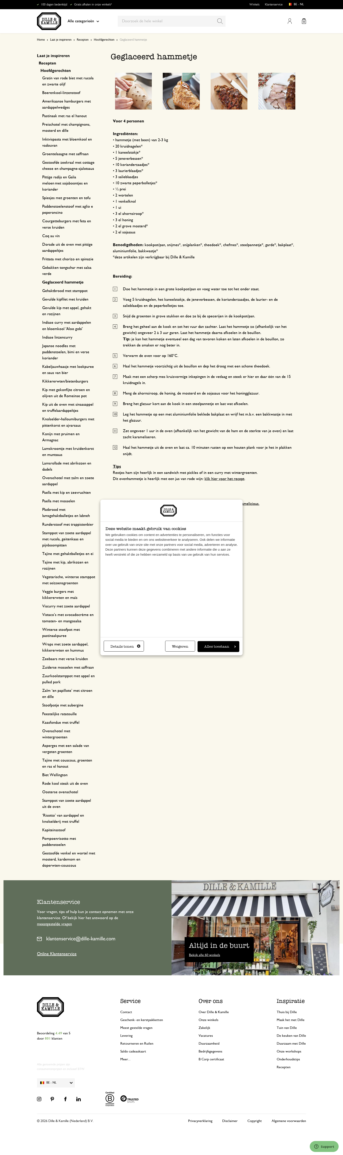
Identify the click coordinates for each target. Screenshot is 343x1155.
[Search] (220, 21)
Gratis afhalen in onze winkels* (93, 4)
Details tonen (125, 646)
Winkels (254, 4)
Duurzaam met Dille (291, 1043)
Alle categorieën (83, 21)
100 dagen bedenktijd (54, 4)
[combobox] (172, 21)
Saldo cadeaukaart (133, 1051)
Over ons (211, 1001)
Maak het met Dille (290, 1020)
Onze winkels (208, 1020)
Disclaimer (230, 1121)
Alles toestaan (220, 646)
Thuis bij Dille (287, 1012)
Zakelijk (204, 1028)
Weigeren (180, 646)
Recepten (83, 39)
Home (41, 39)
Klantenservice (274, 4)
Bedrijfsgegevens (210, 1051)
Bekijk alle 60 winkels (204, 955)
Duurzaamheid (209, 1043)
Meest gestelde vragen (136, 1028)
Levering (126, 1035)
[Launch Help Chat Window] (324, 1146)
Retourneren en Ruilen (136, 1043)
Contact (126, 1012)
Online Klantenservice (57, 954)
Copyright (254, 1121)
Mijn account (290, 21)
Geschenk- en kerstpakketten (141, 1020)
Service (130, 1001)
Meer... (125, 1059)
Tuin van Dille (287, 1028)
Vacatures (206, 1035)
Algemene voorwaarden (289, 1121)
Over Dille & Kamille (214, 1012)
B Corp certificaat (211, 1059)
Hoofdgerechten (104, 39)
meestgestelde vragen (54, 924)
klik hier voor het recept (224, 479)
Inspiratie (291, 1001)
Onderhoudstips (288, 1059)
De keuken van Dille (291, 1035)
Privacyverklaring (200, 1121)
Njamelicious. (248, 504)
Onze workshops (289, 1051)
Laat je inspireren (61, 39)
